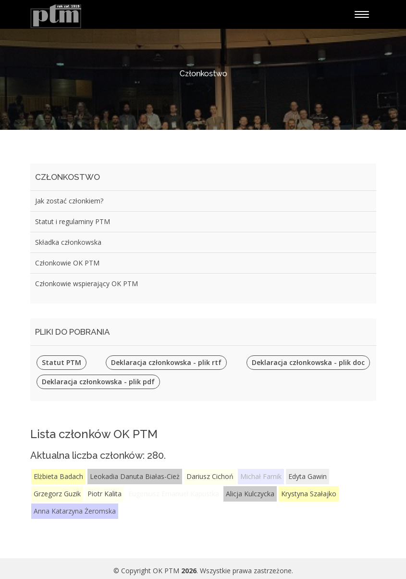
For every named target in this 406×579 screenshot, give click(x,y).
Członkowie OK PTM (67, 262)
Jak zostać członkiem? (69, 200)
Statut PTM (61, 362)
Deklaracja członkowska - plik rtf (166, 362)
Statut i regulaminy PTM (72, 221)
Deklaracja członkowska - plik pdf (98, 381)
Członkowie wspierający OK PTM (86, 283)
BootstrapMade (269, 566)
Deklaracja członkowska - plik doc (308, 362)
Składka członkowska (68, 242)
